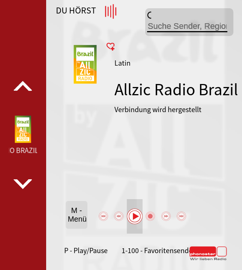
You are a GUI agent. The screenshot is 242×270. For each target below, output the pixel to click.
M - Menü (77, 214)
